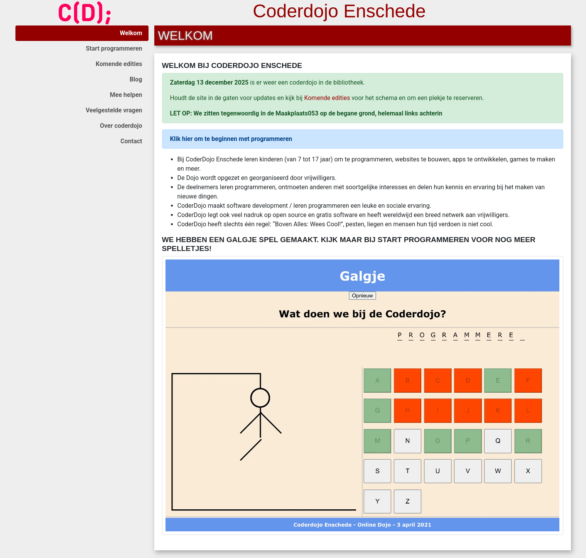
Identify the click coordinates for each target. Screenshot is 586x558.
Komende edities (119, 64)
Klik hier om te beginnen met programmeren (231, 138)
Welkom (131, 33)
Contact (131, 141)
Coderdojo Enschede (339, 11)
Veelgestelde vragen (114, 110)
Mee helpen (126, 94)
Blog (136, 79)
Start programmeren (114, 48)
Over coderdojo (121, 125)
